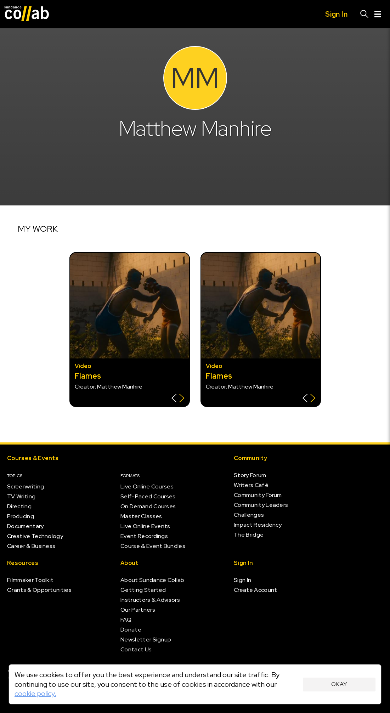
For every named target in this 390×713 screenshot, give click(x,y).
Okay (339, 684)
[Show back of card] (178, 399)
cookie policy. (35, 693)
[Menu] (377, 14)
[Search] (364, 14)
